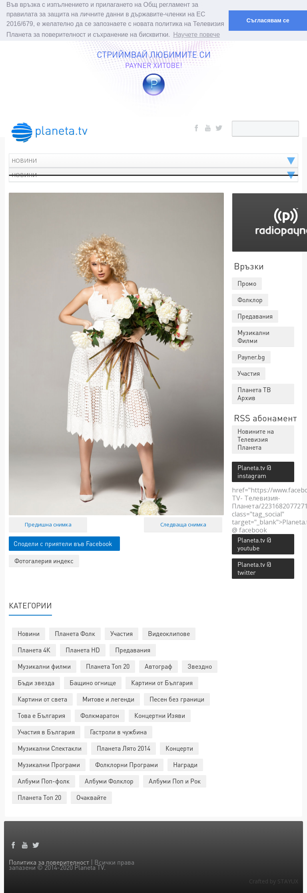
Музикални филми (44, 665)
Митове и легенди (108, 698)
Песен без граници (177, 698)
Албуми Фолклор (109, 780)
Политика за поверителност (49, 861)
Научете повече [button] (196, 34)
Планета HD (83, 649)
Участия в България (46, 731)
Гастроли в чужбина (118, 731)
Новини (29, 632)
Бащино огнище (93, 682)
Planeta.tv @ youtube (254, 543)
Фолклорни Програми (126, 763)
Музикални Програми (49, 763)
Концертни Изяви (159, 714)
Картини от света (42, 698)
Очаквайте (91, 796)
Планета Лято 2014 (123, 747)
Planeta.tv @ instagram (254, 470)
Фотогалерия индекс (44, 560)
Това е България (41, 714)
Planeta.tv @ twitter (254, 567)
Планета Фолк (75, 632)
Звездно (199, 665)
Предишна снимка (48, 523)
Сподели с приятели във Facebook (63, 542)
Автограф (158, 665)
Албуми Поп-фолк (44, 780)
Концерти (179, 747)
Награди (185, 763)
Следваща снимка (183, 523)
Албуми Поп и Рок (175, 780)
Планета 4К (34, 649)
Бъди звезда (36, 682)
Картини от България (162, 682)
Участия (121, 632)
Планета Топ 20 (108, 665)
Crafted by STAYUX (273, 880)
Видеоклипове (169, 632)
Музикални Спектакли (50, 747)
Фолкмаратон (99, 714)
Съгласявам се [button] (267, 20)
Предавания (132, 649)
